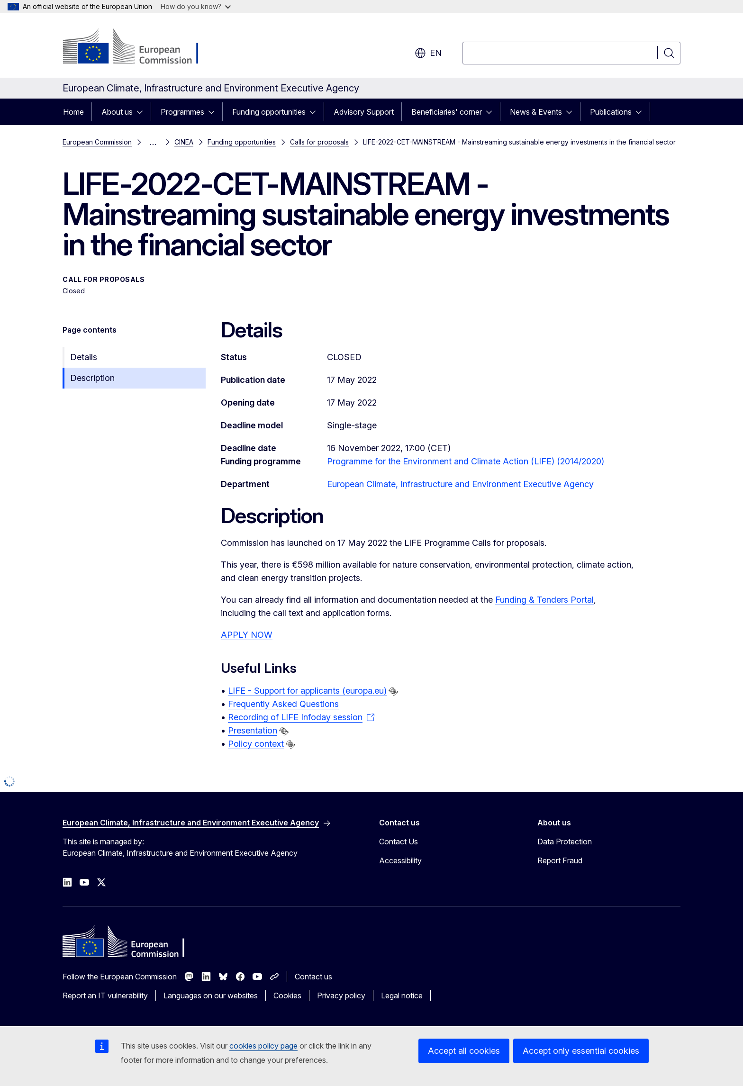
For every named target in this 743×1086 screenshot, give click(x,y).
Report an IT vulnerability (105, 995)
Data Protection (564, 841)
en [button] (428, 53)
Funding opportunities (269, 112)
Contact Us (398, 841)
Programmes (182, 112)
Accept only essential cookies (581, 1051)
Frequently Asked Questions (283, 704)
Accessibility (400, 860)
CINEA (183, 142)
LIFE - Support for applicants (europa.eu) (307, 691)
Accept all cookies (464, 1051)
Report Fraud (559, 860)
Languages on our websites (210, 995)
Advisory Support (364, 112)
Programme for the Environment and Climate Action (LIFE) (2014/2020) (465, 461)
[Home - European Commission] (139, 47)
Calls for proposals (319, 142)
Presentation (252, 730)
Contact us (313, 976)
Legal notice (402, 995)
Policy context (256, 744)
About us (117, 112)
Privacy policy (341, 995)
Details (83, 357)
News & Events (536, 112)
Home (73, 112)
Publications (611, 112)
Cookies (287, 995)
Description (92, 378)
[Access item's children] (143, 112)
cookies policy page (263, 1045)
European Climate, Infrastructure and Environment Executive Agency (460, 484)
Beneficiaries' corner (446, 112)
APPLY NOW (246, 635)
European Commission (97, 142)
